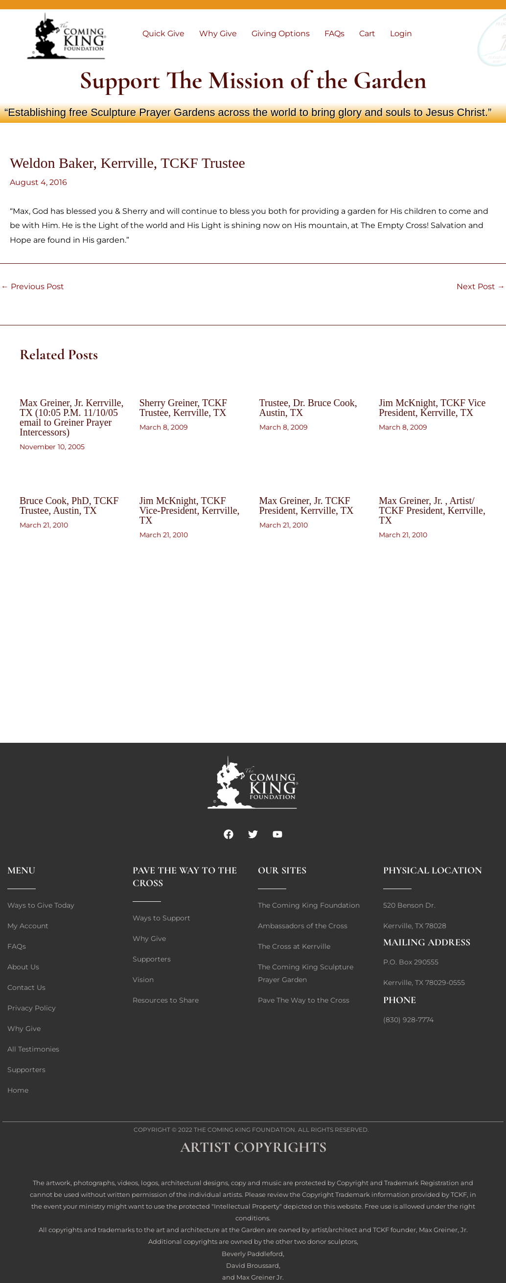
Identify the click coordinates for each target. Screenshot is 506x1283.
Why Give (218, 33)
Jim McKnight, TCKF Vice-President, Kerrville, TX (189, 510)
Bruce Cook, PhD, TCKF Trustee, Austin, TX (69, 505)
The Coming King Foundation (244, 1129)
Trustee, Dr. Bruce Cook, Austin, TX (308, 407)
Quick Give (163, 33)
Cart (367, 33)
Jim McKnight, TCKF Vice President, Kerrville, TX (432, 407)
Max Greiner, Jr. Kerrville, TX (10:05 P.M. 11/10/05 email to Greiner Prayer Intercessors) (71, 417)
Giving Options (281, 33)
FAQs (334, 33)
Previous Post (32, 287)
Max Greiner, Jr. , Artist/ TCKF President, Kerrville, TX (432, 510)
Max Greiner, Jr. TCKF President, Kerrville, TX (306, 505)
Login (401, 33)
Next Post (481, 287)
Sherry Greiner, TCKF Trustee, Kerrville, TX (183, 407)
